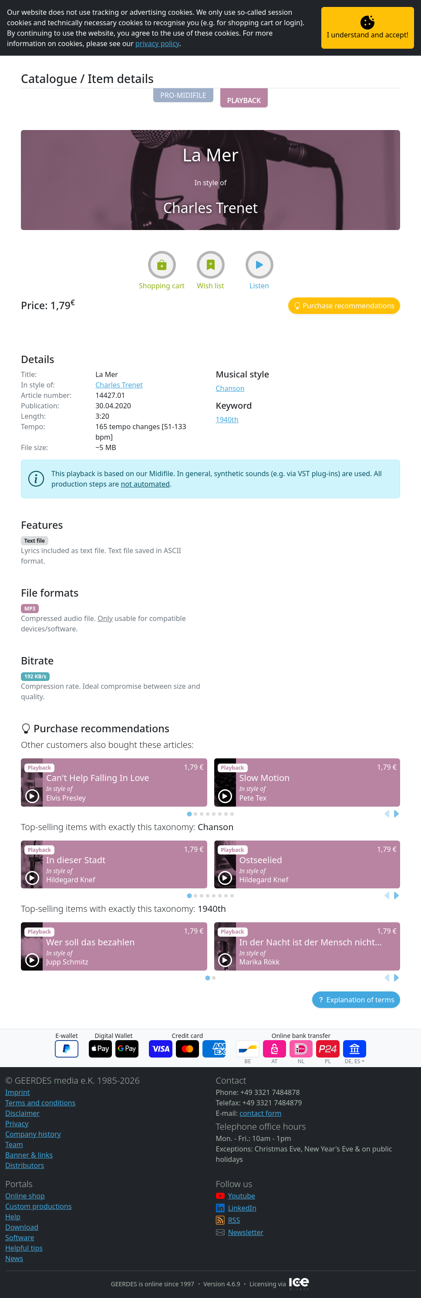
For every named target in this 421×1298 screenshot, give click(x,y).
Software (19, 1237)
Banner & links (29, 1155)
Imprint (17, 1092)
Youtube (241, 1196)
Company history (33, 1134)
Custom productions (38, 1206)
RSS (234, 1220)
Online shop (25, 1196)
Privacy (16, 1123)
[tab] (189, 813)
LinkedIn (242, 1208)
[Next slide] (395, 814)
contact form (260, 1113)
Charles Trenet (119, 385)
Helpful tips (24, 1248)
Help (12, 1216)
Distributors (24, 1165)
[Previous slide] (387, 814)
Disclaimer (22, 1113)
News (14, 1258)
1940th (227, 419)
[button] (183, 95)
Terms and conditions (40, 1103)
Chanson (230, 388)
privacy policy (157, 43)
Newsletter (245, 1232)
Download (21, 1227)
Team (14, 1144)
